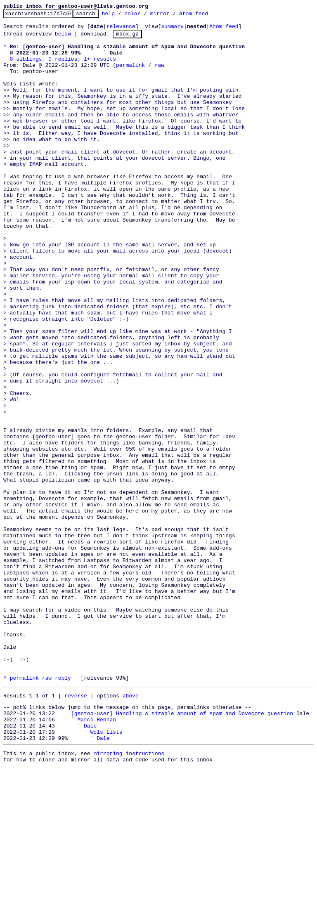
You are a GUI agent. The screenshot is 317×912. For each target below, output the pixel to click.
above (131, 829)
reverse (75, 829)
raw (159, 74)
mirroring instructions (128, 895)
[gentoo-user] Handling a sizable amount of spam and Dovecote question (182, 849)
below (63, 38)
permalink (130, 74)
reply (63, 810)
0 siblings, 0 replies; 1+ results (63, 67)
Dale (90, 864)
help (121, 15)
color (145, 15)
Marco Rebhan (96, 856)
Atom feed (206, 15)
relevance (120, 29)
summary (172, 29)
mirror (172, 15)
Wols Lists (106, 871)
